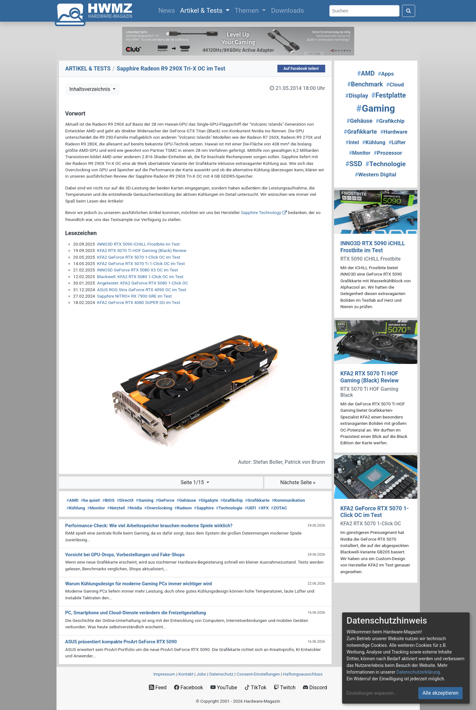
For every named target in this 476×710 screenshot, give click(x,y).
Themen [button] (247, 10)
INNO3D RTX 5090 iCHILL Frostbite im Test (138, 244)
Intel (352, 142)
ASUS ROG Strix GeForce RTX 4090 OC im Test (142, 289)
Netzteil (116, 507)
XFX (263, 507)
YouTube (223, 687)
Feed (157, 687)
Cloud (395, 84)
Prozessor (388, 153)
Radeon (183, 507)
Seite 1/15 (192, 482)
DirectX (125, 500)
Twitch (285, 687)
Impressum (164, 674)
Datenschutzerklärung (418, 672)
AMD (73, 500)
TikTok (256, 687)
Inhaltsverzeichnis (91, 89)
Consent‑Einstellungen (258, 674)
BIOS (108, 500)
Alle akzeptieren (440, 693)
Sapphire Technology (261, 212)
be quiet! (90, 500)
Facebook (188, 687)
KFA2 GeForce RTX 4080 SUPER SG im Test (138, 302)
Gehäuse (186, 500)
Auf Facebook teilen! (301, 68)
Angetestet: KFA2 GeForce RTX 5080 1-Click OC (142, 282)
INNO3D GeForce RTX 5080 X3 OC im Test (137, 269)
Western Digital (375, 174)
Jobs (201, 674)
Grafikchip (231, 500)
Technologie (229, 507)
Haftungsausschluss (303, 674)
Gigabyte (208, 500)
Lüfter (397, 142)
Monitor (96, 507)
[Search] (364, 11)
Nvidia (134, 507)
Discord (315, 687)
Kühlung (76, 507)
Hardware (393, 132)
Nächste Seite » (297, 482)
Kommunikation (288, 500)
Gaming (144, 500)
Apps (386, 73)
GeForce (165, 500)
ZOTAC (279, 507)
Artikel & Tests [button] (202, 10)
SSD (354, 164)
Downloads (287, 10)
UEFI (250, 507)
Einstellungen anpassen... (372, 693)
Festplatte (388, 95)
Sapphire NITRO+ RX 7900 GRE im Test (134, 296)
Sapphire (204, 507)
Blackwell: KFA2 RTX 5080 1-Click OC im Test (140, 276)
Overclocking (158, 507)
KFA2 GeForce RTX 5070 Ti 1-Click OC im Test (141, 263)
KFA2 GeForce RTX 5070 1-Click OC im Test (138, 257)
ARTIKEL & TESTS (88, 68)
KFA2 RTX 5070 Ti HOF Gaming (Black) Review (142, 250)
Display (356, 95)
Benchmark (365, 84)
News (167, 9)
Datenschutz (221, 674)
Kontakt (186, 674)
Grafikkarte (257, 500)
